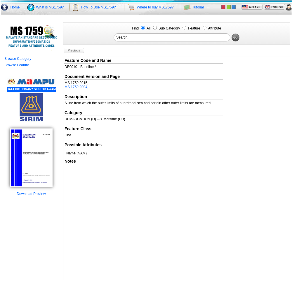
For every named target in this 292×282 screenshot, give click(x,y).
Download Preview (31, 192)
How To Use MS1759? (98, 7)
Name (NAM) (76, 153)
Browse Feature (16, 65)
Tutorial (198, 7)
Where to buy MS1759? (155, 7)
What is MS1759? (50, 7)
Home (15, 7)
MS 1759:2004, (76, 87)
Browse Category (17, 59)
